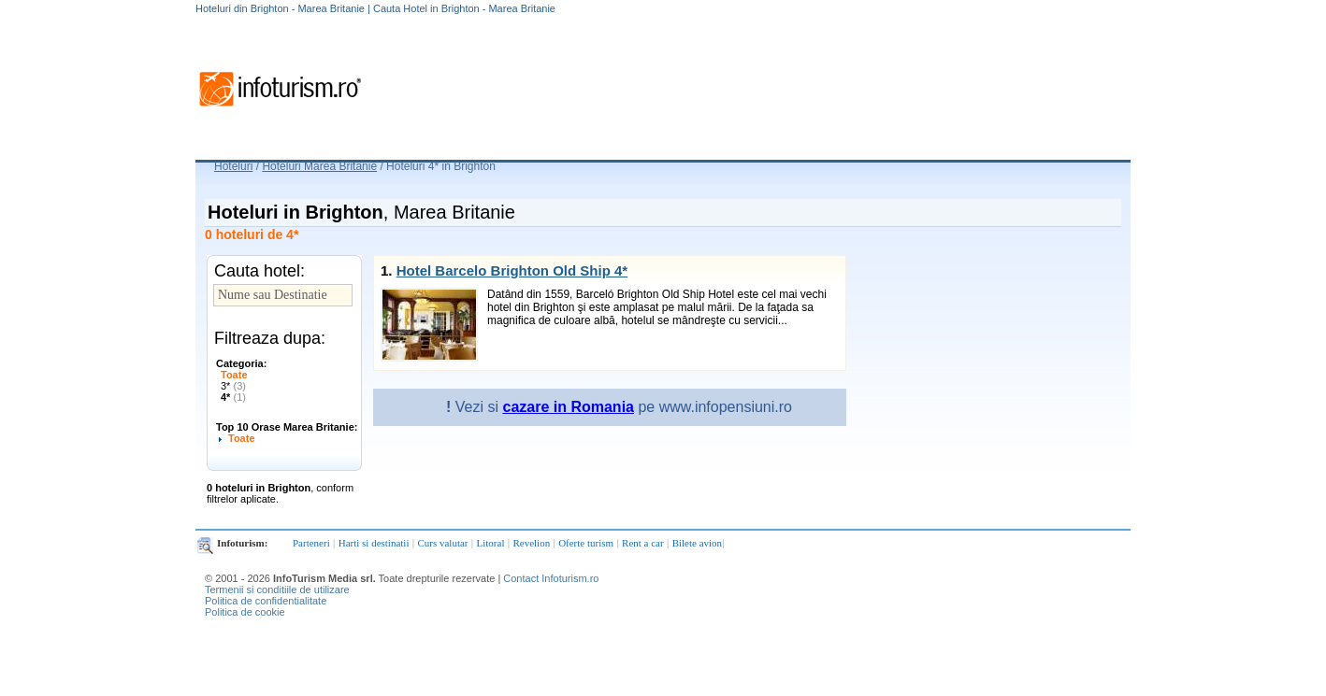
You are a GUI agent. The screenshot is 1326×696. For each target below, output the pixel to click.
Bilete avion (697, 542)
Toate (234, 374)
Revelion (531, 542)
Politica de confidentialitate (265, 600)
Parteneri (311, 542)
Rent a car (643, 542)
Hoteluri (233, 166)
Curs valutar (442, 542)
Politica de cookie (245, 612)
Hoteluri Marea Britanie (319, 166)
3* (233, 385)
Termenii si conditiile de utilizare (277, 589)
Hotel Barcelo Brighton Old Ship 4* (512, 270)
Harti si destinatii (374, 542)
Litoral (491, 542)
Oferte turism (585, 542)
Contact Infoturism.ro (550, 578)
